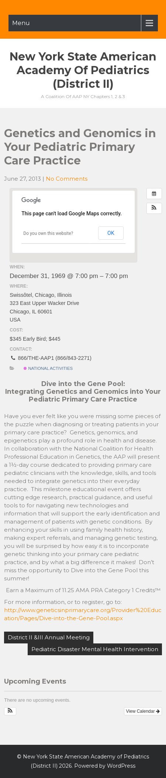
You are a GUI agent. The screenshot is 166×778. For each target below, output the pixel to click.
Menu (21, 23)
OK (110, 233)
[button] (154, 208)
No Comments (66, 178)
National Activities (48, 368)
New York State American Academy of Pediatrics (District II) (83, 70)
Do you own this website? (48, 233)
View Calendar (143, 711)
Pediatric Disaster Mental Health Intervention (94, 649)
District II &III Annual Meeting (49, 637)
